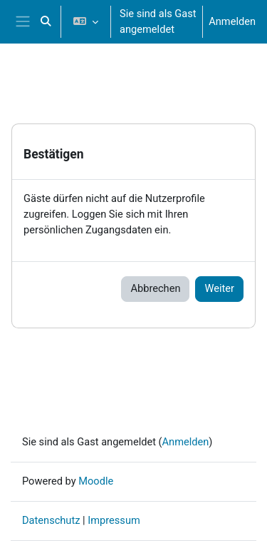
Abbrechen (155, 288)
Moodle (95, 481)
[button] (46, 22)
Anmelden (232, 21)
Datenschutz (51, 520)
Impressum (114, 520)
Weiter (219, 288)
